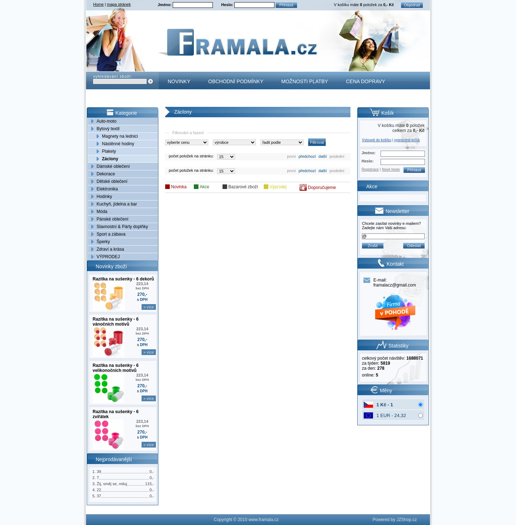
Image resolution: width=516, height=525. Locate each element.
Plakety (109, 151)
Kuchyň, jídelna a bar (117, 204)
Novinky (179, 81)
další (323, 156)
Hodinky (104, 196)
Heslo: (227, 5)
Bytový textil (108, 128)
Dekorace (106, 173)
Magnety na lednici (120, 136)
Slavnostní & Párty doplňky (122, 226)
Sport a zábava (111, 234)
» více (148, 307)
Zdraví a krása (110, 249)
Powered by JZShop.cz (395, 519)
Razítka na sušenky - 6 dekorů (123, 279)
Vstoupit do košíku (376, 140)
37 (99, 496)
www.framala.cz (263, 519)
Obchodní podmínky (235, 81)
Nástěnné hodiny (118, 143)
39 (99, 471)
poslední (336, 156)
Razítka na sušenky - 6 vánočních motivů (116, 322)
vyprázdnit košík (407, 140)
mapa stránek (119, 4)
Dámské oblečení (113, 166)
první (291, 156)
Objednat (412, 5)
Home (98, 4)
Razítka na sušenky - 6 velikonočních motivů (116, 368)
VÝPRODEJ (108, 256)
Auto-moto (106, 121)
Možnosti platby (304, 81)
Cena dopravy (365, 81)
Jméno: (165, 5)
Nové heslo (391, 169)
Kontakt (179, 99)
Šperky (103, 241)
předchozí (307, 156)
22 (99, 490)
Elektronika (107, 188)
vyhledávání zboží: (112, 76)
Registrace (370, 169)
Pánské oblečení (113, 219)
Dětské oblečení (112, 181)
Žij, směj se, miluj (112, 484)
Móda (102, 211)
